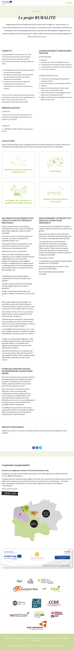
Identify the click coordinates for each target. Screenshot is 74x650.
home (34, 11)
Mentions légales (13, 645)
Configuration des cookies (41, 645)
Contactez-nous (10, 493)
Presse (65, 638)
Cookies (30, 645)
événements (20, 638)
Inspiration (55, 638)
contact (37, 640)
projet (44, 638)
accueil (9, 638)
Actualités (33, 638)
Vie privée (23, 645)
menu (69, 3)
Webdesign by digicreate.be (57, 645)
